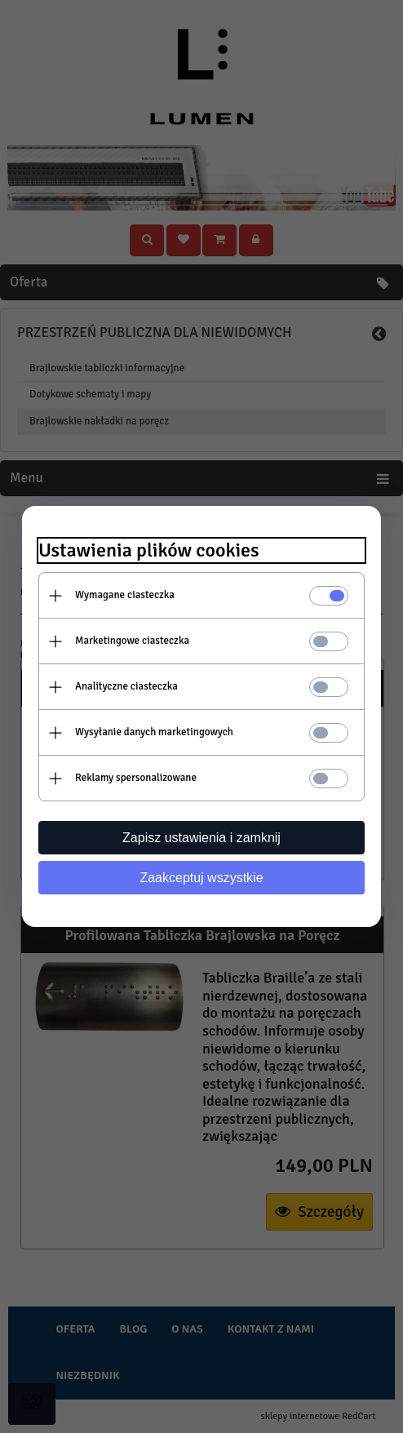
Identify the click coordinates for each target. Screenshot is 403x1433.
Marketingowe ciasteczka (132, 640)
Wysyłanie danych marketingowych (154, 732)
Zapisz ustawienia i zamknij (201, 838)
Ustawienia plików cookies (148, 550)
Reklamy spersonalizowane (136, 777)
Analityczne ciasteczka (126, 686)
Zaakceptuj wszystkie (201, 878)
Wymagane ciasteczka (125, 594)
